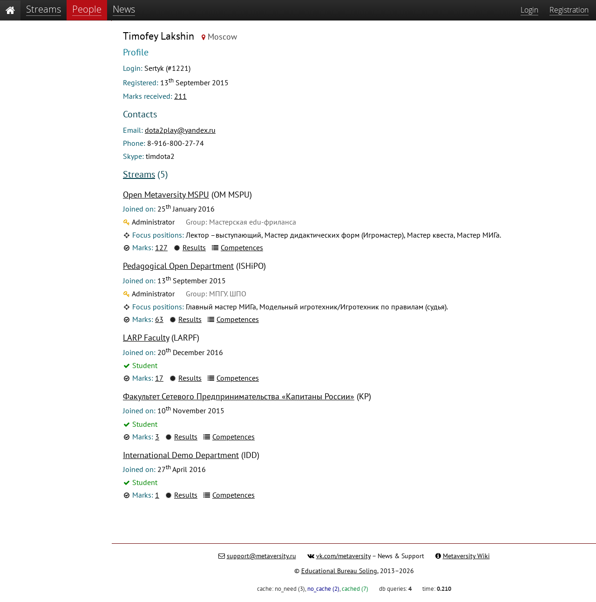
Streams (139, 174)
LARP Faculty (146, 337)
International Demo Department (181, 455)
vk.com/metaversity (343, 556)
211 (180, 96)
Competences (242, 247)
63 (159, 319)
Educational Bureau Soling (339, 571)
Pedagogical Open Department (178, 265)
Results (194, 247)
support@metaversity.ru (261, 556)
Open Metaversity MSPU (166, 194)
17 (159, 378)
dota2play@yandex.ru (180, 130)
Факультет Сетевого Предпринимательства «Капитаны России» (238, 396)
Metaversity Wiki (466, 556)
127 (161, 247)
